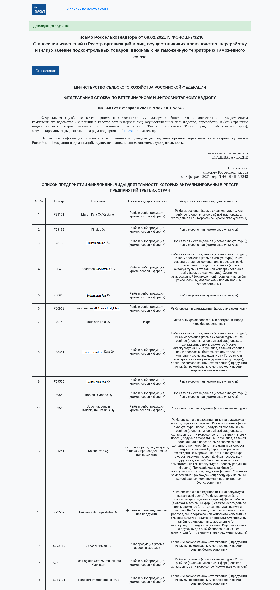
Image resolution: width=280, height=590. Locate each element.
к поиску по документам (87, 9)
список (128, 131)
